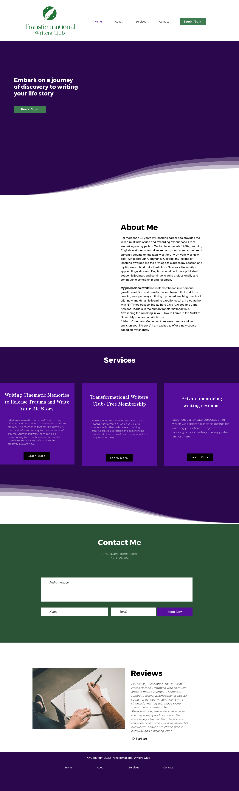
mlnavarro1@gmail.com (121, 553)
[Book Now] (193, 21)
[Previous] (21, 697)
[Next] (218, 697)
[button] (37, 456)
